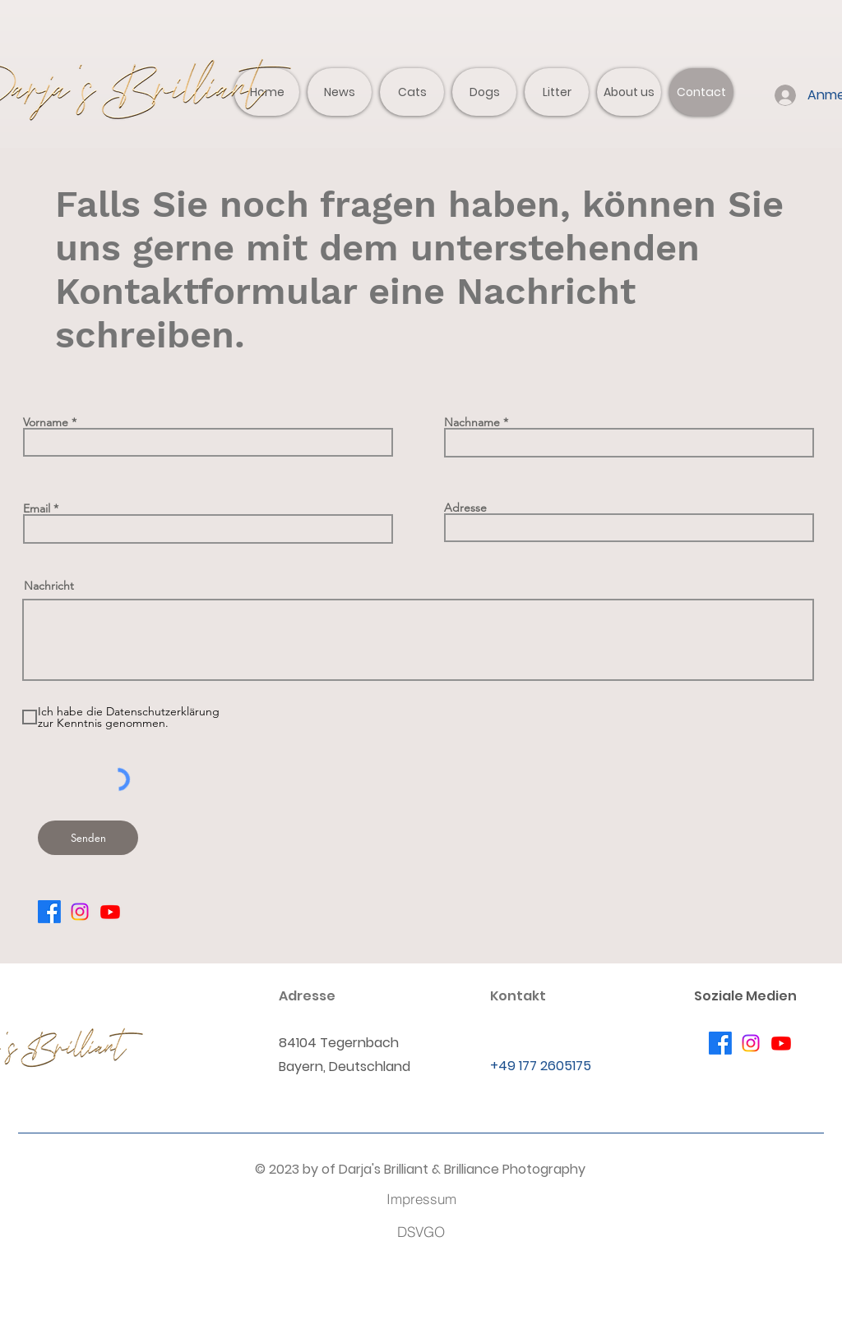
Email (36, 508)
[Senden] (88, 838)
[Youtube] (110, 911)
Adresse (465, 507)
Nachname (472, 422)
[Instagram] (79, 911)
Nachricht (49, 585)
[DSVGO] (421, 1231)
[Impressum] (421, 1198)
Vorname (45, 422)
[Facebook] (49, 911)
